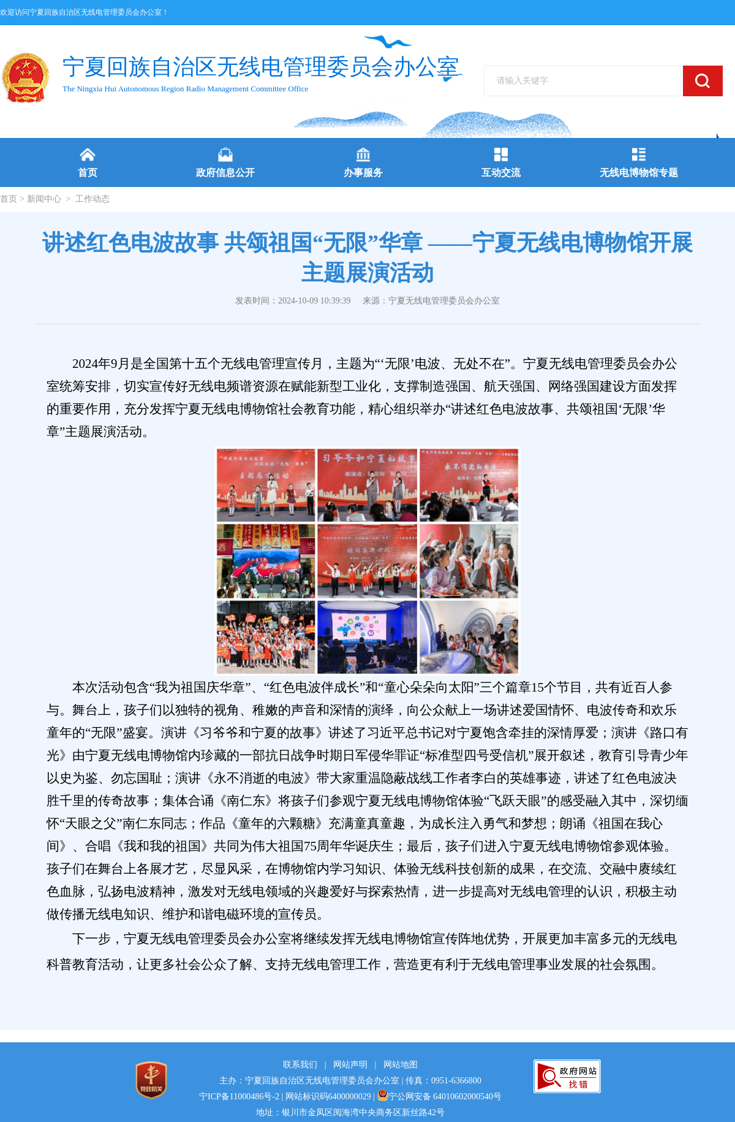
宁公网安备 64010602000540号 (439, 1096)
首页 (8, 199)
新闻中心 (44, 199)
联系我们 (300, 1064)
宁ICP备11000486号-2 (239, 1096)
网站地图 (400, 1064)
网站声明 (350, 1064)
